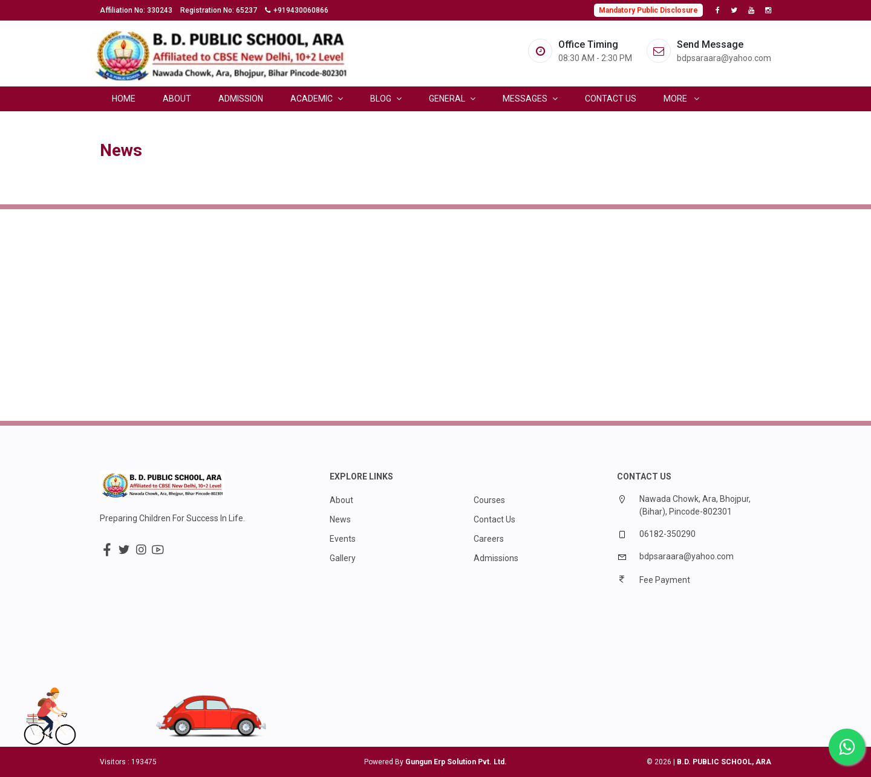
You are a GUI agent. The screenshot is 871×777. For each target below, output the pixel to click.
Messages (530, 98)
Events (343, 539)
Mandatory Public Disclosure (648, 10)
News (340, 519)
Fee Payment (664, 580)
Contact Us (610, 98)
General (452, 98)
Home (123, 98)
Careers (489, 539)
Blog (386, 98)
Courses (489, 500)
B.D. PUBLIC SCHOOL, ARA (724, 762)
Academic (316, 98)
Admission (240, 98)
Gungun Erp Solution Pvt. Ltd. (456, 762)
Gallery (343, 558)
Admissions (496, 558)
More (681, 98)
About (177, 98)
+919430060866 (300, 10)
